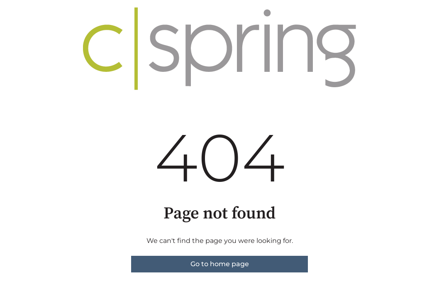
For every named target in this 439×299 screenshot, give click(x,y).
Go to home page (219, 264)
